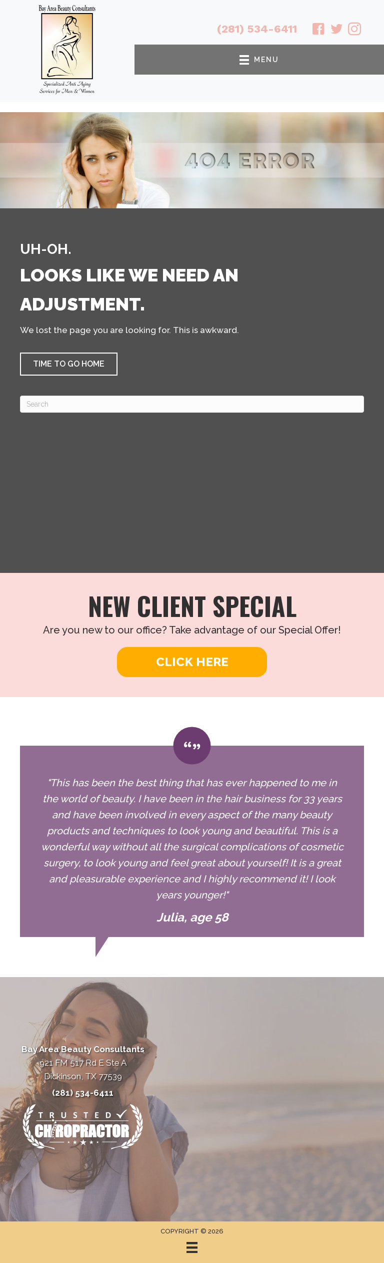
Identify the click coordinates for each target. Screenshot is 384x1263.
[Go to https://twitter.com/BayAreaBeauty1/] (336, 31)
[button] (69, 364)
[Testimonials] (192, 832)
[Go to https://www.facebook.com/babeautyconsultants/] (318, 31)
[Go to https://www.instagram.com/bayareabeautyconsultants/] (354, 31)
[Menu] (192, 1247)
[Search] (192, 404)
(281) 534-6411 (257, 29)
